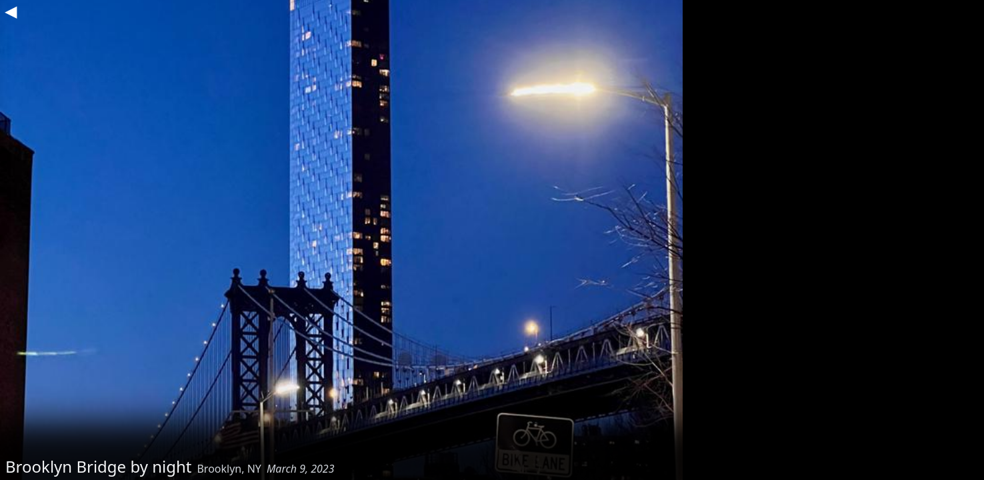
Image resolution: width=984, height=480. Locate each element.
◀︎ (11, 10)
